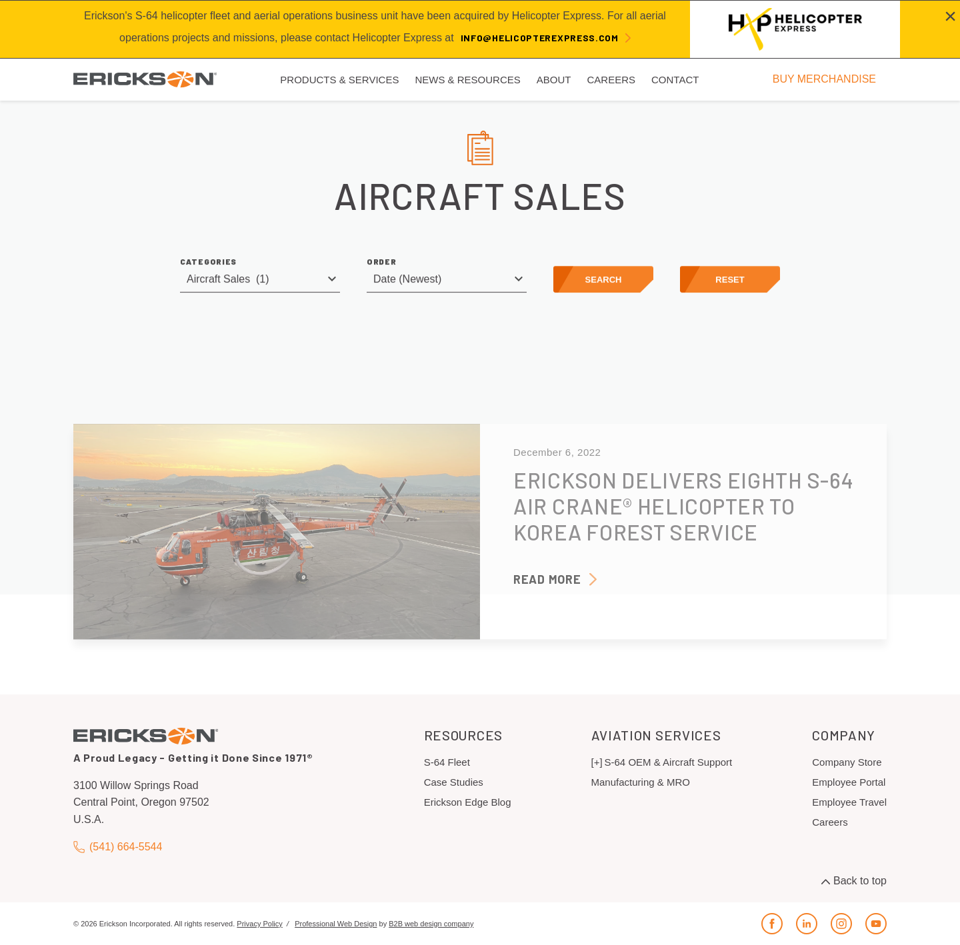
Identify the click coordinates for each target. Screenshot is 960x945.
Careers (829, 822)
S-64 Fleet (447, 762)
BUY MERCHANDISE (824, 79)
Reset (729, 282)
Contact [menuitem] (675, 79)
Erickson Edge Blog (467, 802)
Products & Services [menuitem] (339, 79)
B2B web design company (431, 924)
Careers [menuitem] (611, 79)
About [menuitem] (554, 79)
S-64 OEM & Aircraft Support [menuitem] (669, 762)
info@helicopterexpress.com (540, 37)
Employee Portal (848, 782)
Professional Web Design (336, 924)
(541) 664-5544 (117, 847)
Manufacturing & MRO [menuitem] (640, 782)
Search (603, 282)
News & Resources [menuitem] (467, 79)
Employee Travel (849, 802)
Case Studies (453, 782)
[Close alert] (950, 16)
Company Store (846, 762)
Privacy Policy (259, 924)
